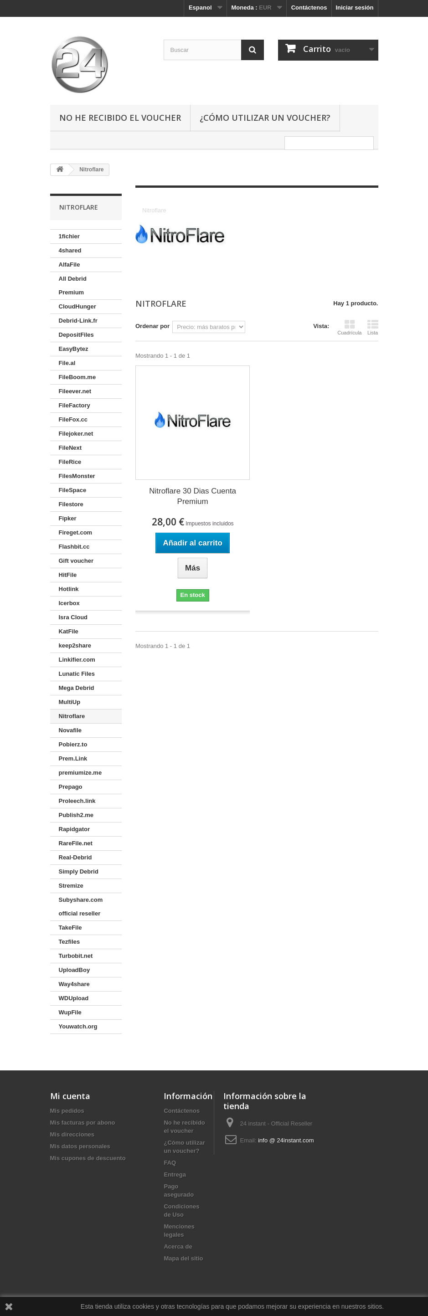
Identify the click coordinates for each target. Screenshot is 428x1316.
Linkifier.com (77, 659)
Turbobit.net (76, 955)
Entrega (175, 1174)
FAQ (170, 1162)
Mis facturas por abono (82, 1122)
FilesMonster (77, 476)
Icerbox (69, 603)
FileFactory (74, 405)
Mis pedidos (67, 1110)
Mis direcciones (72, 1134)
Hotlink (69, 589)
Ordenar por (152, 326)
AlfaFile (69, 264)
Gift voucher (76, 560)
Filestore (71, 504)
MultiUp (70, 702)
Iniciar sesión (354, 7)
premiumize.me (80, 772)
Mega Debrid (76, 687)
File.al (67, 363)
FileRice (70, 461)
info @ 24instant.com (286, 1140)
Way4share (74, 984)
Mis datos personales (80, 1146)
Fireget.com (76, 532)
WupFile (70, 1012)
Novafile (70, 730)
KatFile (68, 631)
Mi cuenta (70, 1095)
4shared (70, 250)
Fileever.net (75, 391)
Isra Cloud (73, 617)
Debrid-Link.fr (78, 320)
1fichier (69, 236)
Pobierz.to (73, 744)
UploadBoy (74, 969)
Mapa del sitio (183, 1258)
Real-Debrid (75, 857)
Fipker (68, 518)
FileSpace (73, 490)
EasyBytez (73, 348)
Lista (372, 327)
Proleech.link (77, 800)
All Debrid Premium (73, 285)
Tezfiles (69, 941)
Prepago (71, 786)
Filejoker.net (76, 433)
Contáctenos (309, 7)
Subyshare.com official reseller (81, 906)
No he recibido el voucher (120, 117)
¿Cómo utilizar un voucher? (265, 117)
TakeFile (70, 927)
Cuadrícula (349, 327)
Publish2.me (76, 815)
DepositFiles (76, 334)
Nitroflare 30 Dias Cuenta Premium (192, 496)
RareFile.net (76, 843)
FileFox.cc (73, 419)
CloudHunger (77, 306)
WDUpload (74, 998)
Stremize (71, 885)
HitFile (68, 574)
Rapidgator (74, 829)
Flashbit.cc (74, 546)
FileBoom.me (77, 377)
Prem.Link (73, 758)
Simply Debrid (78, 871)
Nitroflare (72, 716)
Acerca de (178, 1246)
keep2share (75, 645)
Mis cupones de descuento (88, 1158)
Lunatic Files (77, 673)
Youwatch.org (78, 1026)
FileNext (70, 447)
